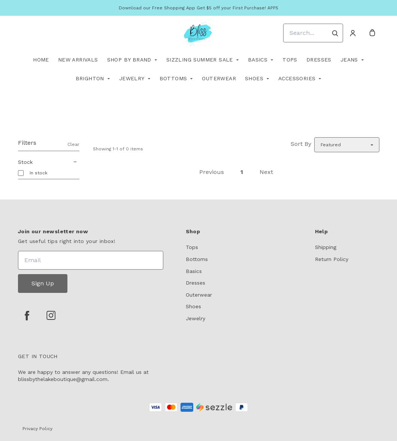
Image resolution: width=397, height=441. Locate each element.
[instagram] (51, 315)
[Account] (353, 33)
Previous (211, 172)
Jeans (349, 60)
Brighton (90, 78)
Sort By (301, 143)
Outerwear (219, 78)
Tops (192, 247)
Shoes (254, 78)
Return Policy (331, 259)
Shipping (325, 247)
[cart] (372, 33)
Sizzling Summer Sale (199, 60)
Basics (257, 60)
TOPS (289, 60)
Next (266, 172)
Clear (73, 144)
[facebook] (27, 315)
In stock (39, 173)
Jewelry (132, 78)
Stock (48, 162)
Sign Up (42, 283)
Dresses (318, 60)
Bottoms (173, 78)
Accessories (296, 78)
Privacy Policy (37, 428)
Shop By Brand (129, 60)
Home (41, 60)
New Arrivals (78, 60)
